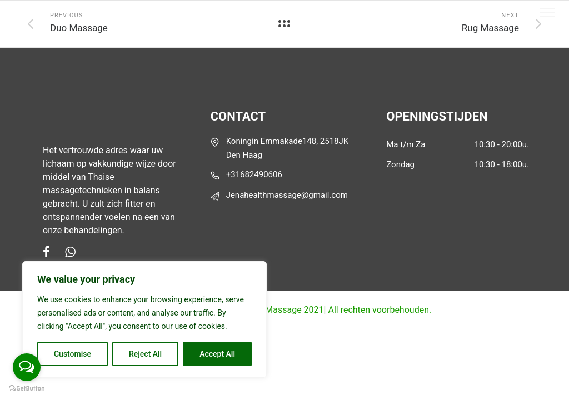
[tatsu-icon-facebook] (50, 252)
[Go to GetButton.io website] (26, 388)
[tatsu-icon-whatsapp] (70, 252)
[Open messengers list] (27, 367)
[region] (144, 319)
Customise (72, 353)
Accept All (217, 353)
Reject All (145, 353)
